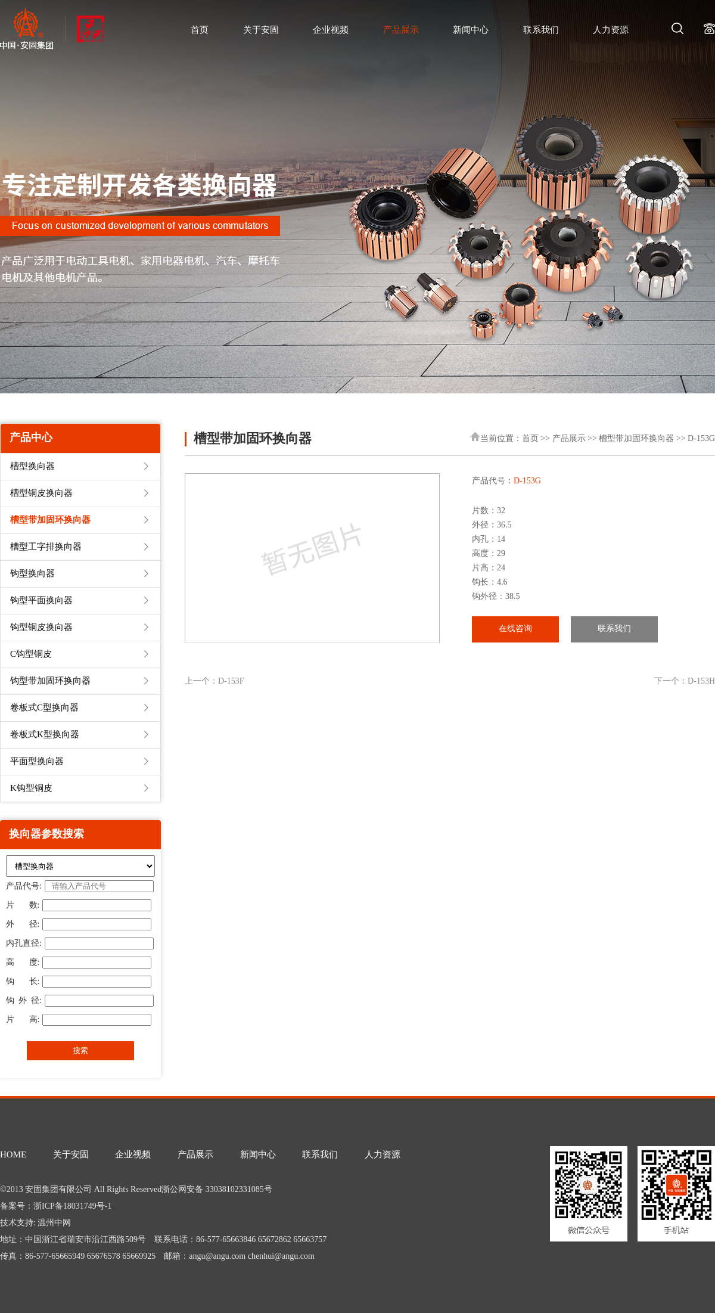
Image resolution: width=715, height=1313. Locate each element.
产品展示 (401, 30)
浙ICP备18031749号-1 (72, 1206)
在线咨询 (515, 629)
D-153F (231, 681)
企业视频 (331, 30)
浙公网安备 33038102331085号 (216, 1189)
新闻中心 (471, 30)
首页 (200, 30)
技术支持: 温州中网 (35, 1223)
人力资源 (611, 30)
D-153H (701, 681)
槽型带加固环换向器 (636, 438)
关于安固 (261, 30)
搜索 (80, 1050)
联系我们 (541, 30)
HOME (13, 1155)
